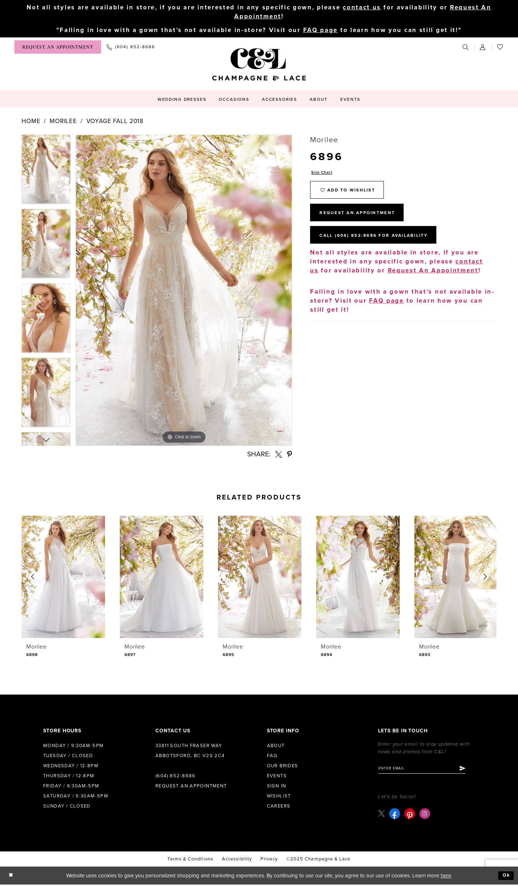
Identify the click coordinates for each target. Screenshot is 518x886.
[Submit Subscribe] (471, 769)
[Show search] (465, 47)
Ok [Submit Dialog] (505, 877)
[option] (46, 172)
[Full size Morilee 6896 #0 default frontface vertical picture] (184, 290)
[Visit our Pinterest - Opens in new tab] (410, 815)
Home (31, 121)
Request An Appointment (362, 218)
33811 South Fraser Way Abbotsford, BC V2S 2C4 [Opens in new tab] (190, 751)
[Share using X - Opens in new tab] (278, 455)
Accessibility (237, 860)
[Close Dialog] (11, 877)
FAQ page (320, 31)
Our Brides (282, 766)
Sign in (276, 786)
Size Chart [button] (323, 173)
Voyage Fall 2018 (115, 121)
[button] (483, 47)
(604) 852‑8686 (175, 776)
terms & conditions (190, 860)
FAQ (272, 756)
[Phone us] (130, 47)
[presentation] (63, 577)
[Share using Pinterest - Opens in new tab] (289, 455)
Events (277, 776)
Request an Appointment (191, 786)
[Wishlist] (500, 47)
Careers (279, 806)
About (276, 746)
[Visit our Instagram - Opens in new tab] (425, 815)
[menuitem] (57, 47)
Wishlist (279, 796)
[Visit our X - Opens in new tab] (382, 815)
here (446, 877)
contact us (362, 7)
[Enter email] (426, 769)
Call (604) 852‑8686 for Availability (381, 242)
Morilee (63, 121)
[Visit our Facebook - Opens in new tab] (395, 815)
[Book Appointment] (57, 47)
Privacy (269, 860)
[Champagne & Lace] (259, 65)
